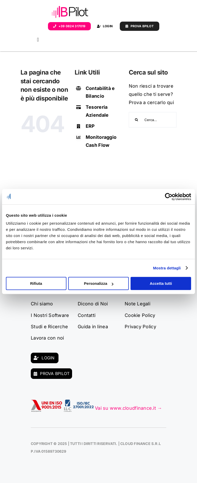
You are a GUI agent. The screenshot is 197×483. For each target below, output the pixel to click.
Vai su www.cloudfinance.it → (128, 408)
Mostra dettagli (167, 268)
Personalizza (98, 283)
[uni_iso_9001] (79, 401)
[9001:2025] (47, 401)
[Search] (136, 119)
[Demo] (139, 26)
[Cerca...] (153, 119)
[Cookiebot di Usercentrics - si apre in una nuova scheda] (168, 197)
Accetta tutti (161, 283)
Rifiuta (36, 283)
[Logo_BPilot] (70, 7)
